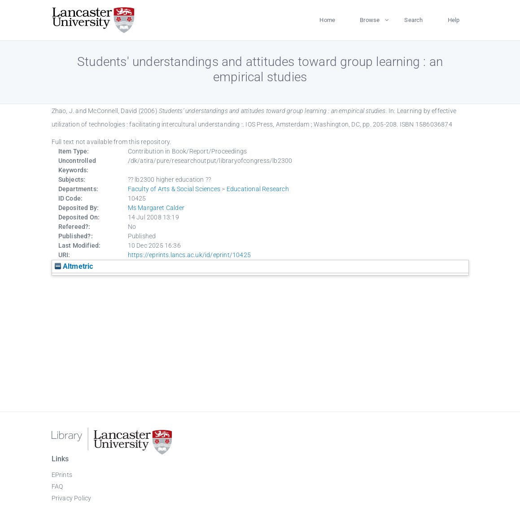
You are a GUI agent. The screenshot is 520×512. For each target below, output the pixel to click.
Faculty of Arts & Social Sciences (174, 189)
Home (327, 20)
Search (413, 20)
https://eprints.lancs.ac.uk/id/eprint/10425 (189, 254)
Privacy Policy (72, 498)
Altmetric (74, 266)
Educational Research (258, 189)
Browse (370, 20)
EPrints (62, 474)
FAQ (57, 486)
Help (454, 20)
